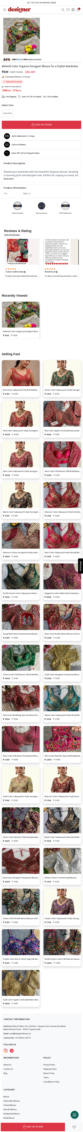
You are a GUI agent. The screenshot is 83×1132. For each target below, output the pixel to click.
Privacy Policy (49, 1064)
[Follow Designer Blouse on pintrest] (12, 1050)
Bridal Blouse (9, 1118)
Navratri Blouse (10, 1109)
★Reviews (80, 566)
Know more (9, 178)
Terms (46, 1077)
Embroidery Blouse (12, 1101)
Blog (5, 1073)
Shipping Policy (49, 1069)
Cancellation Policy (51, 1081)
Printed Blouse (10, 1105)
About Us (7, 1064)
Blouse (6, 1096)
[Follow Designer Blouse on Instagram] (5, 1050)
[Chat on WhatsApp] (75, 1115)
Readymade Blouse (12, 1113)
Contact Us (8, 1069)
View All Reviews (12, 235)
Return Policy (48, 1073)
